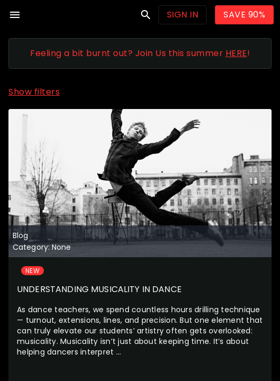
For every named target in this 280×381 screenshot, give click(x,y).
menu (14, 14)
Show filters (34, 92)
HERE (236, 53)
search (145, 14)
